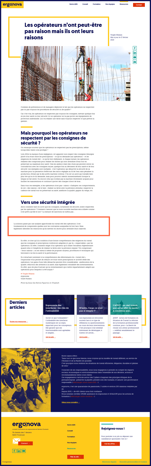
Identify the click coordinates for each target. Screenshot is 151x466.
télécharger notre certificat (81, 396)
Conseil (85, 4)
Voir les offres (109, 444)
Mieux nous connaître (70, 402)
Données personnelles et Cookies (133, 462)
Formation (97, 4)
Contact (139, 5)
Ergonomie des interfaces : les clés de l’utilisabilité (57, 308)
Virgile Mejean (28, 274)
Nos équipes (110, 4)
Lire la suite (50, 337)
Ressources (124, 4)
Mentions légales (109, 462)
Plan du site (74, 457)
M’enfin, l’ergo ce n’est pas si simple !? (91, 309)
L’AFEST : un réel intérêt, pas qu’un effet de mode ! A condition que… (126, 308)
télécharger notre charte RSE (84, 382)
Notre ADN (73, 4)
